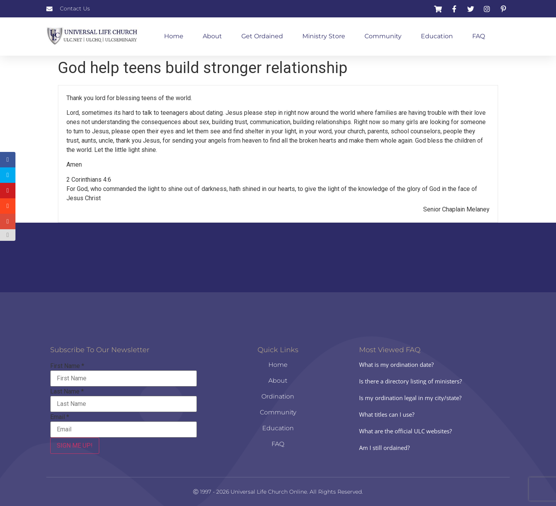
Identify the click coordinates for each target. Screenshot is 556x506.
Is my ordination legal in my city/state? (410, 398)
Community (383, 36)
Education (437, 36)
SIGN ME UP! (75, 445)
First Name (67, 366)
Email (59, 417)
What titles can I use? (386, 414)
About (212, 36)
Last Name (67, 391)
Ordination (277, 396)
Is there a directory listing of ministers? (410, 381)
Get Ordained (262, 36)
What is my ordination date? (396, 364)
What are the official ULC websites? (405, 431)
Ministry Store (323, 36)
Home (173, 36)
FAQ (478, 36)
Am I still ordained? (384, 447)
